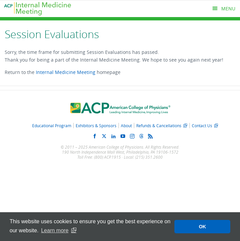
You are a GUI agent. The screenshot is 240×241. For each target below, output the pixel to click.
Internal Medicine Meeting (65, 72)
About (126, 125)
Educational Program (51, 125)
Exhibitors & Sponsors (96, 125)
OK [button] (202, 226)
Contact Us (202, 125)
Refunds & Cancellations (158, 125)
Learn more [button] (55, 230)
